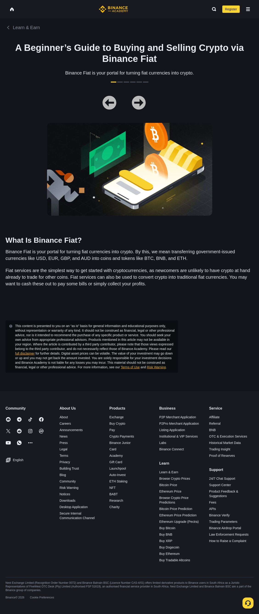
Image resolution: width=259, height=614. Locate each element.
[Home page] (113, 9)
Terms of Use (130, 367)
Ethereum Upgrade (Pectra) (179, 521)
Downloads (67, 500)
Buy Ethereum (169, 554)
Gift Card (115, 462)
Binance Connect (171, 449)
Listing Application (172, 430)
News (63, 436)
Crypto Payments (121, 436)
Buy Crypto (117, 423)
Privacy (64, 462)
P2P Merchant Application (177, 417)
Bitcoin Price (168, 485)
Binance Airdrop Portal (225, 528)
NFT (112, 488)
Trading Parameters (223, 521)
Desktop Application (73, 507)
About (63, 417)
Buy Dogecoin (169, 547)
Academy (116, 455)
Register (231, 9)
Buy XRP (165, 541)
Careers (65, 423)
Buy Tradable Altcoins (174, 560)
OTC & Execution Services (228, 436)
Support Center (220, 485)
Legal (63, 449)
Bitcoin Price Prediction (175, 509)
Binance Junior (120, 443)
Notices (64, 494)
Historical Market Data (225, 443)
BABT (113, 494)
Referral (215, 423)
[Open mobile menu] (247, 9)
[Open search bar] (213, 9)
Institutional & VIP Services (178, 436)
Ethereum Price (170, 491)
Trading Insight (219, 449)
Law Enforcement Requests (229, 534)
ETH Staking (118, 481)
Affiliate (214, 417)
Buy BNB (165, 534)
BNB (212, 430)
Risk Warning (156, 367)
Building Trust (69, 468)
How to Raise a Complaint (227, 541)
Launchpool (117, 468)
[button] (248, 9)
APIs (212, 509)
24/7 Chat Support (222, 478)
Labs (162, 443)
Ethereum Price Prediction (178, 515)
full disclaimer (25, 353)
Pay (112, 430)
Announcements (71, 430)
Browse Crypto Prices (174, 478)
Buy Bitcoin (167, 528)
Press (63, 443)
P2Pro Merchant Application (179, 423)
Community (67, 481)
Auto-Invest (117, 475)
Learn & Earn (168, 472)
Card (112, 449)
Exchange (116, 417)
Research (116, 500)
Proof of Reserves (222, 455)
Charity (114, 507)
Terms (63, 455)
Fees (212, 502)
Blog (62, 475)
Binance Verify (219, 515)
